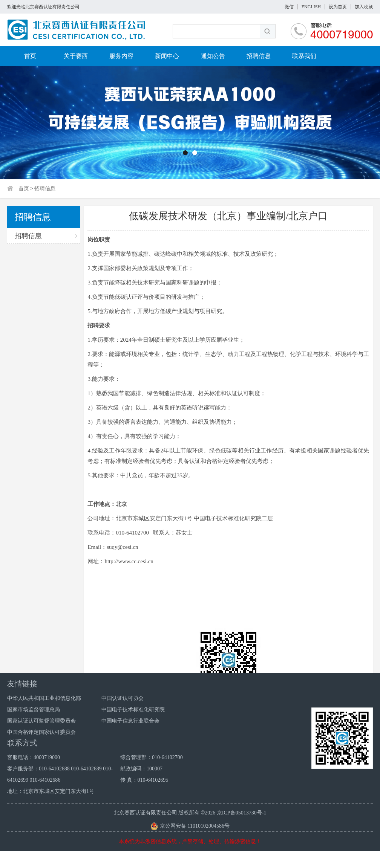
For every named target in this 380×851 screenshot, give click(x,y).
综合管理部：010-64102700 (151, 757)
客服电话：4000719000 (33, 757)
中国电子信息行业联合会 (130, 721)
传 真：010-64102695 (144, 780)
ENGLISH (311, 6)
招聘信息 (259, 56)
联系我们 (304, 56)
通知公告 (213, 56)
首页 (30, 56)
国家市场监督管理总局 (33, 709)
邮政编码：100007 (141, 769)
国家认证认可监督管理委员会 (41, 721)
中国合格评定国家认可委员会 (41, 732)
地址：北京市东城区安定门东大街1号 (50, 791)
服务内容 (121, 56)
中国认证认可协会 (122, 698)
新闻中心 (167, 56)
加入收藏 (364, 6)
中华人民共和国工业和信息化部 (44, 698)
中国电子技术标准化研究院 (133, 709)
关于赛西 (76, 56)
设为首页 (338, 6)
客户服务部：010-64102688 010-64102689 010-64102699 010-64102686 (60, 774)
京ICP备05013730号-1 (241, 813)
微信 (289, 6)
